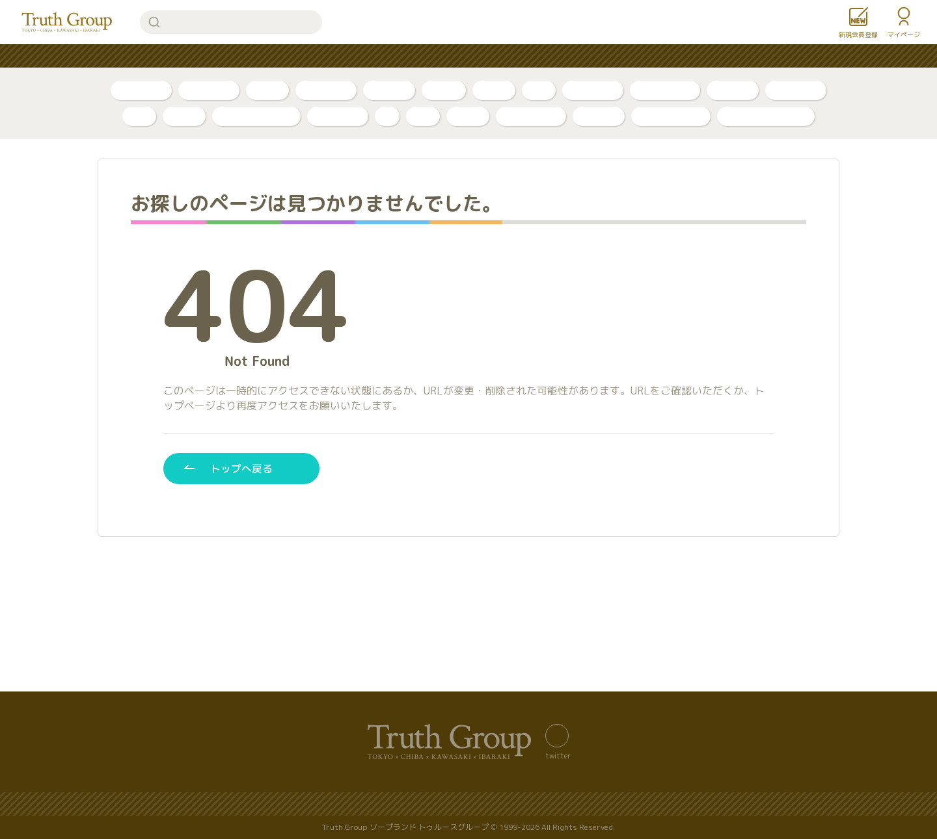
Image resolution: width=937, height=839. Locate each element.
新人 (539, 90)
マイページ (904, 34)
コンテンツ (496, 56)
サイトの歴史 (531, 804)
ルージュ (598, 116)
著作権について (617, 804)
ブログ (267, 90)
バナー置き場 (253, 804)
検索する (154, 22)
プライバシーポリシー (432, 804)
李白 (139, 116)
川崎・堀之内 (665, 90)
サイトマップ (333, 804)
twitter (558, 755)
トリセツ (389, 90)
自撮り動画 (209, 90)
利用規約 (693, 804)
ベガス (184, 116)
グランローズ (531, 116)
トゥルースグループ (67, 22)
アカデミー (337, 116)
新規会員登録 (858, 34)
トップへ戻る (241, 468)
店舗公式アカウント (766, 116)
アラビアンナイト (256, 116)
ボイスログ (326, 90)
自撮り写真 (141, 90)
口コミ (494, 90)
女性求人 (625, 56)
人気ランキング (325, 56)
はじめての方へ (415, 56)
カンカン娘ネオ (671, 116)
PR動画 (443, 90)
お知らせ (563, 56)
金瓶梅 (468, 116)
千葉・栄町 (593, 90)
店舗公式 (732, 90)
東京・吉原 (796, 90)
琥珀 (423, 116)
